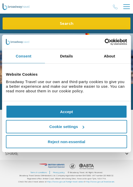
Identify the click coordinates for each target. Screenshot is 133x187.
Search (66, 23)
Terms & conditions (38, 172)
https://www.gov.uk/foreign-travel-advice (65, 181)
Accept (66, 111)
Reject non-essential (66, 142)
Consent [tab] (23, 56)
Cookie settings (66, 126)
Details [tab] (66, 56)
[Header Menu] (126, 7)
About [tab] (109, 56)
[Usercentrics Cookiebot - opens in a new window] (104, 41)
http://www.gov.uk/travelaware (100, 181)
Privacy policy (59, 172)
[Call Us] (115, 7)
